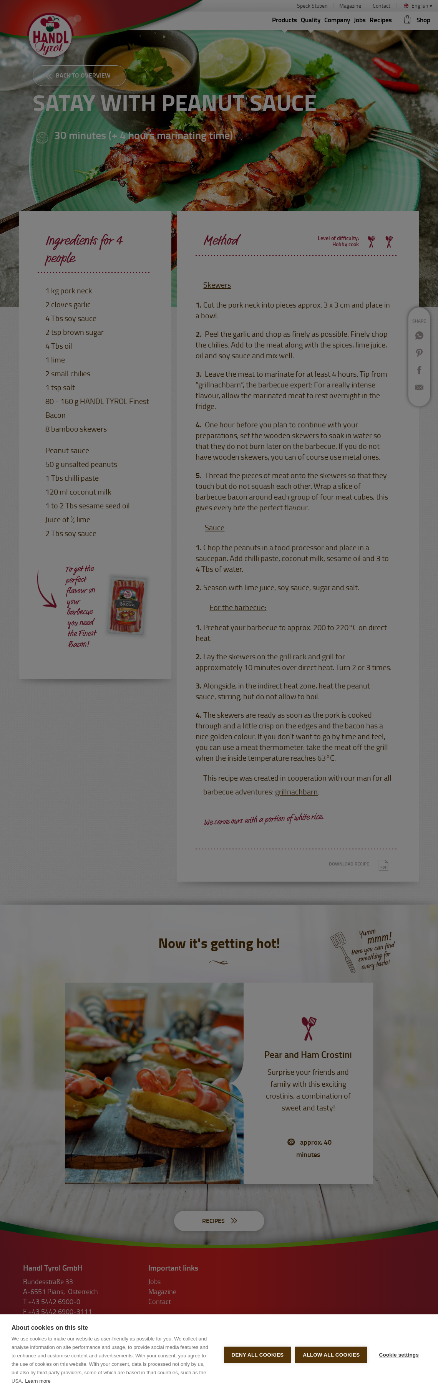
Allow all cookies (331, 1355)
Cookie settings (399, 1355)
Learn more (37, 1381)
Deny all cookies (258, 1355)
